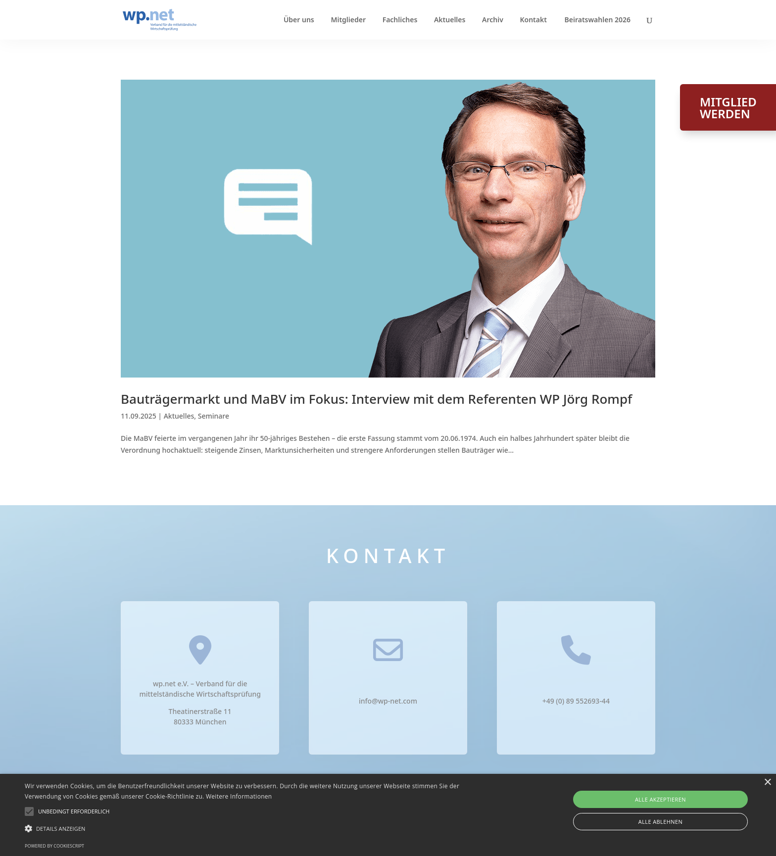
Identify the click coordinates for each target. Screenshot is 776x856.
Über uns (299, 20)
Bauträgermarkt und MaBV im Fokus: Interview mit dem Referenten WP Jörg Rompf (376, 399)
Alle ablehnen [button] (660, 821)
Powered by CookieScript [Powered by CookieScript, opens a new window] (54, 846)
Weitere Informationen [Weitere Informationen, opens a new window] (239, 796)
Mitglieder (348, 20)
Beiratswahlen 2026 (597, 20)
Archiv (492, 20)
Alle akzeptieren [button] (660, 799)
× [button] (767, 782)
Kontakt (533, 20)
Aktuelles (449, 20)
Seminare (213, 416)
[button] (73, 811)
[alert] (388, 815)
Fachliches (400, 20)
